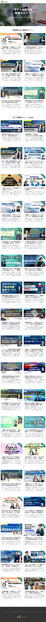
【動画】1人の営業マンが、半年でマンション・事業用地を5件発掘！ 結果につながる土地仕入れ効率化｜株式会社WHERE (34, 76)
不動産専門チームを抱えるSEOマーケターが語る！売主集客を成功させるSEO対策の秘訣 (34, 323)
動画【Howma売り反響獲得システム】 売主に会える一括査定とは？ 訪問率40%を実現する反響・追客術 (34, 271)
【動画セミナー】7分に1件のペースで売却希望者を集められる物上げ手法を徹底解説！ (34, 539)
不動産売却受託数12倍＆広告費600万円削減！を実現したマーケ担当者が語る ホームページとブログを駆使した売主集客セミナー (11, 378)
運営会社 (23, 612)
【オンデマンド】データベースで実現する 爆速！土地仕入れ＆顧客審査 (34, 162)
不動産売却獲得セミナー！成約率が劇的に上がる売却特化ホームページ (34, 297)
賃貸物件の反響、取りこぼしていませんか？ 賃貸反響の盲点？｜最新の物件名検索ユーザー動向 (11, 135)
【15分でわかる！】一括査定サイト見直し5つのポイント (11, 188)
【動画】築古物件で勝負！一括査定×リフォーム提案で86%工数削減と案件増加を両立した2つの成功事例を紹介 (11, 432)
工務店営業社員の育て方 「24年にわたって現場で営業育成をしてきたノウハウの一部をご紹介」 (34, 592)
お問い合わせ (41, 612)
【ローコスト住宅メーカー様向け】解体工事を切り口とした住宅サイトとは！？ (34, 566)
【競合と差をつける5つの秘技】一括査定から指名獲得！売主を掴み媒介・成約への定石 (11, 458)
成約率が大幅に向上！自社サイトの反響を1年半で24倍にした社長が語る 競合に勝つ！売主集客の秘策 (34, 378)
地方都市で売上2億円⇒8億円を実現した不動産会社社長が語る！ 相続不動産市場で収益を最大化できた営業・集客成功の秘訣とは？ (11, 103)
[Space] (5, 2)
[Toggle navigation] (44, 1)
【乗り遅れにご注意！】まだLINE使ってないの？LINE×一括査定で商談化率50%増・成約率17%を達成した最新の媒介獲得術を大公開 (34, 459)
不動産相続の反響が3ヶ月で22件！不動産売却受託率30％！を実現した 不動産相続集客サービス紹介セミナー (11, 298)
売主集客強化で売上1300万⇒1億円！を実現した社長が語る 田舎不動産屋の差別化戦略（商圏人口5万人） (11, 405)
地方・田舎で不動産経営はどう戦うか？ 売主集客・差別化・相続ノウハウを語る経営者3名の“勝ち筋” (11, 75)
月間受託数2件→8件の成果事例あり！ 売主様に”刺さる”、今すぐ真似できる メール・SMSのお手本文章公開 (34, 103)
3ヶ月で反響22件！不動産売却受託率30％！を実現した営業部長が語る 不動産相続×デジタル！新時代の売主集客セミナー (34, 513)
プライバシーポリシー (31, 612)
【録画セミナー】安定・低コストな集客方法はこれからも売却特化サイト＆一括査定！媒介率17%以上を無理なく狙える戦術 (34, 486)
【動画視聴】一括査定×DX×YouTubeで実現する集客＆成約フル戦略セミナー (34, 135)
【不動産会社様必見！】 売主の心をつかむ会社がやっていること (34, 48)
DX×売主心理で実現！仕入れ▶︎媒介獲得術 (34, 188)
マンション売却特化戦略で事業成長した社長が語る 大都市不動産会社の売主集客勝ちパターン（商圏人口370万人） (11, 351)
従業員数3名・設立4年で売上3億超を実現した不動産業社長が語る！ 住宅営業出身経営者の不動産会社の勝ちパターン (11, 324)
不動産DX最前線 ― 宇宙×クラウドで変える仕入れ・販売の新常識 (11, 215)
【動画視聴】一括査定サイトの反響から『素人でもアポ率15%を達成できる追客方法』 (11, 48)
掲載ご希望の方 (16, 612)
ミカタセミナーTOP (6, 612)
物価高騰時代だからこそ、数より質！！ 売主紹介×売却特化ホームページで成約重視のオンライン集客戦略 (11, 567)
